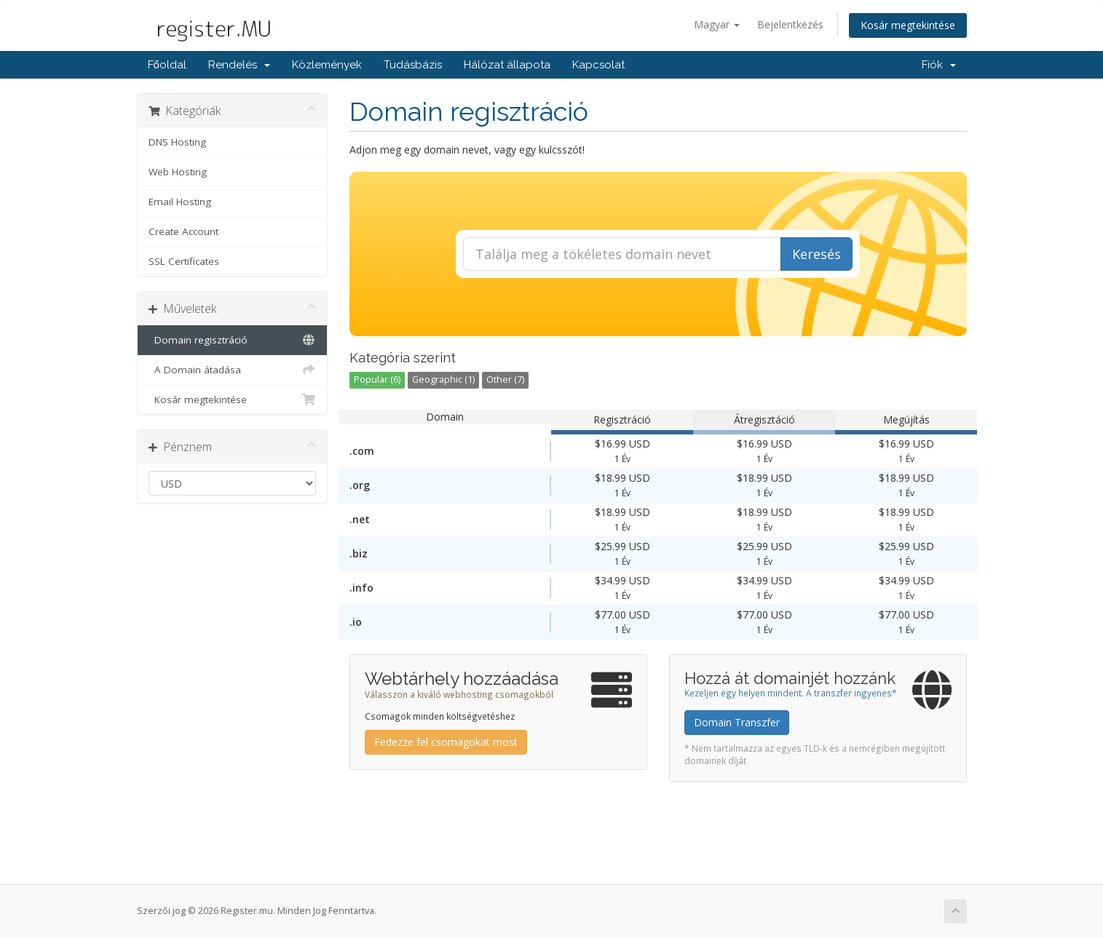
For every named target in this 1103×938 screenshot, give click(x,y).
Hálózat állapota (507, 64)
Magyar (717, 24)
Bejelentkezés (790, 24)
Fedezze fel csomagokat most (446, 742)
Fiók (939, 64)
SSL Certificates (184, 261)
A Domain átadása (233, 369)
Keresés (816, 254)
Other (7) (505, 379)
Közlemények (327, 64)
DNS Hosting (177, 141)
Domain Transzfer (737, 722)
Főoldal (167, 64)
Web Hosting (178, 171)
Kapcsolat (598, 64)
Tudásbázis (413, 64)
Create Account (183, 231)
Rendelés (239, 64)
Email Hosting (180, 201)
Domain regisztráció (233, 340)
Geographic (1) (443, 379)
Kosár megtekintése (908, 25)
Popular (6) (377, 379)
